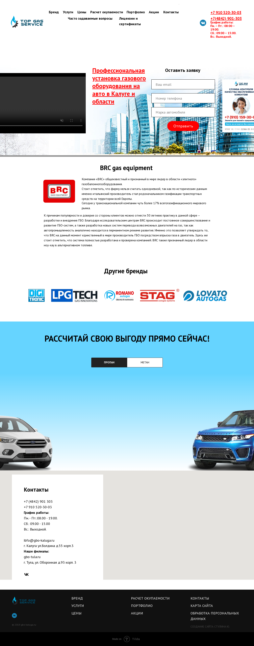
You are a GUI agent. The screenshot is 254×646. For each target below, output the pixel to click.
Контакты (171, 12)
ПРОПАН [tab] (109, 362)
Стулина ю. (222, 626)
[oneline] (183, 112)
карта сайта (201, 605)
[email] (183, 84)
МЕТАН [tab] (145, 362)
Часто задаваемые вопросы (90, 18)
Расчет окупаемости (106, 12)
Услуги (68, 12)
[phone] (183, 98)
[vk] (26, 574)
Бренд (54, 12)
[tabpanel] (127, 422)
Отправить (183, 126)
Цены (81, 12)
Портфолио (136, 12)
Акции (154, 12)
